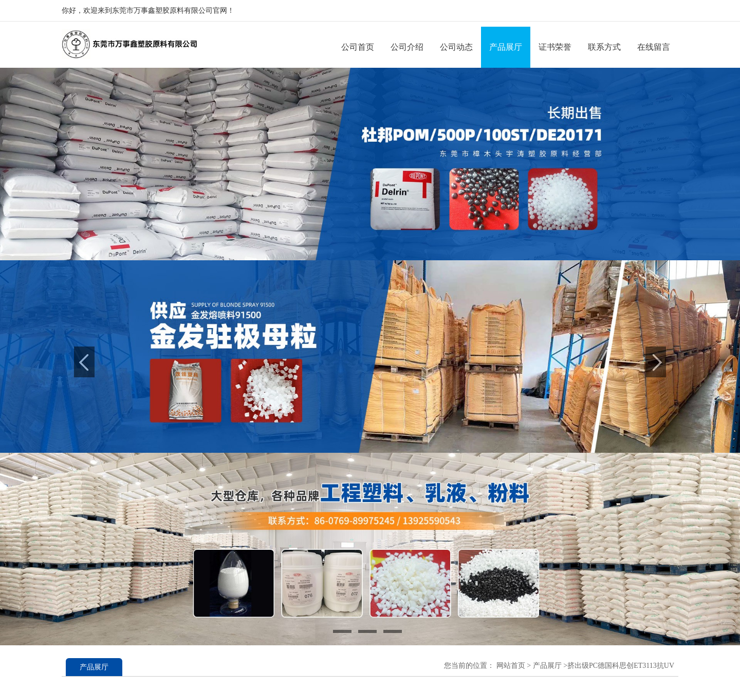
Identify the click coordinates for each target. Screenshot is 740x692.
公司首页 (357, 47)
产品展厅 (505, 47)
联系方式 (604, 47)
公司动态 (456, 47)
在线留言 (653, 47)
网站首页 (510, 665)
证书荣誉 (555, 47)
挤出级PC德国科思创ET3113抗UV (620, 665)
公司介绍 (407, 47)
